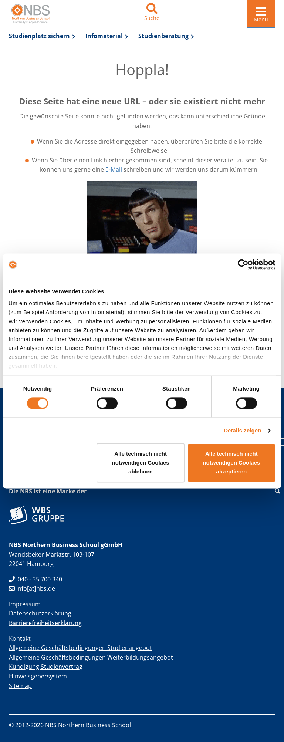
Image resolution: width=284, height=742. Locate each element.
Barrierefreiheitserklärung (45, 623)
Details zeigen (242, 430)
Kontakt (20, 638)
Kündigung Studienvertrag (45, 666)
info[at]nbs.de (32, 588)
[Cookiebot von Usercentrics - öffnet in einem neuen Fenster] (243, 264)
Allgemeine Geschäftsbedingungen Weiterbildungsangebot (91, 657)
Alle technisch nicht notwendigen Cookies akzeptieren (231, 463)
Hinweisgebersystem (38, 676)
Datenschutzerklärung (40, 613)
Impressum (25, 604)
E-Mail (113, 169)
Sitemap (20, 686)
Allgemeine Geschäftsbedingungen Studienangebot (80, 648)
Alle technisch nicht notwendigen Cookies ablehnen (140, 463)
